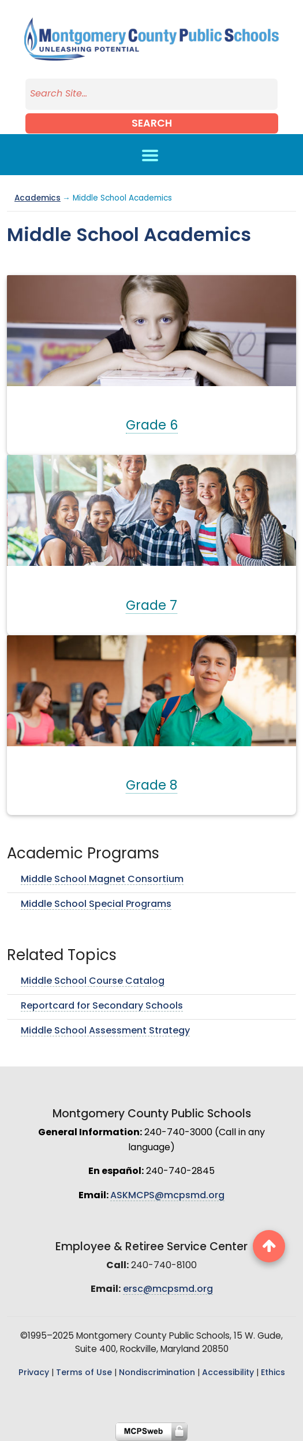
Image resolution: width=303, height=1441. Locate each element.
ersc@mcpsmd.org (168, 1289)
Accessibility (228, 1373)
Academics (37, 198)
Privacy (33, 1373)
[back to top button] (269, 1246)
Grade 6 (152, 426)
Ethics (273, 1373)
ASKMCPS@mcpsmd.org (167, 1196)
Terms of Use (84, 1373)
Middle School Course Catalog (92, 981)
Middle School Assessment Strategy (105, 1031)
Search (152, 124)
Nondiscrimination (157, 1373)
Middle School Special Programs (96, 904)
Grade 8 (151, 786)
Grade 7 (151, 606)
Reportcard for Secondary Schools (102, 1006)
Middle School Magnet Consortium (102, 879)
